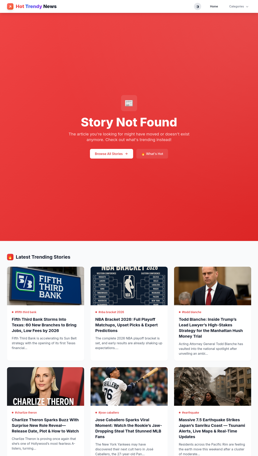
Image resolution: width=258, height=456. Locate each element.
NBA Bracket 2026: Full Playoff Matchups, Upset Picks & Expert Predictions (126, 325)
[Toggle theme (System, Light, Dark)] (197, 6)
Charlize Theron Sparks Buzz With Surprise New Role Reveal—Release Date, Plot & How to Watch (45, 425)
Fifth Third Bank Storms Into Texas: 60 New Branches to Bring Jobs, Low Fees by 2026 (44, 325)
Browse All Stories (111, 154)
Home (214, 6)
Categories (239, 6)
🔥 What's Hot (152, 154)
